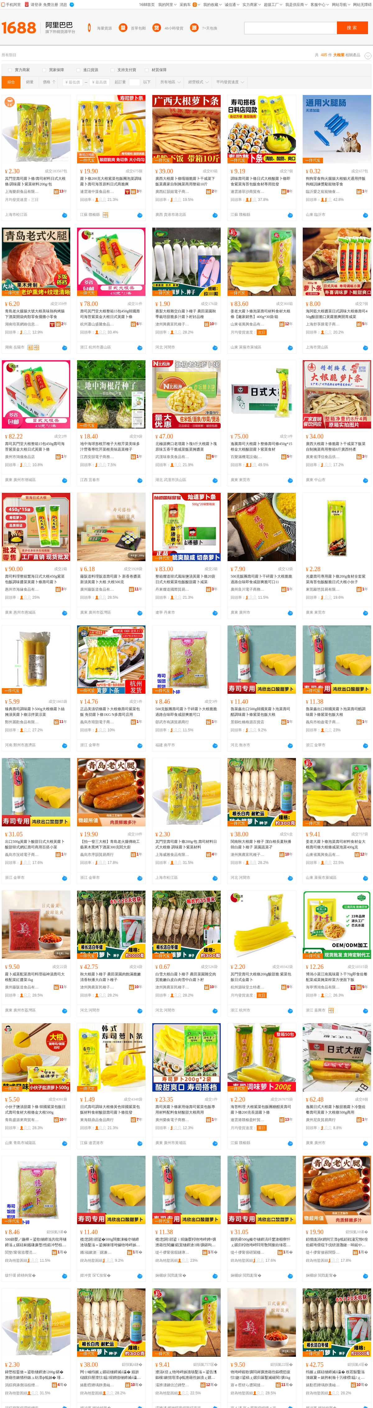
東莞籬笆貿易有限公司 (323, 589)
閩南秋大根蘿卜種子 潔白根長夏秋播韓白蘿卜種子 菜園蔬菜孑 (261, 844)
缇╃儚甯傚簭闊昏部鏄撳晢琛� (323, 1252)
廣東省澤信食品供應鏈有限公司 (323, 457)
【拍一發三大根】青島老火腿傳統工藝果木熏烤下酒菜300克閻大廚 (110, 844)
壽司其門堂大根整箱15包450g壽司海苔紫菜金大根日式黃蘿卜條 (35, 447)
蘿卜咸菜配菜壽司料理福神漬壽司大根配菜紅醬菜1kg (35, 977)
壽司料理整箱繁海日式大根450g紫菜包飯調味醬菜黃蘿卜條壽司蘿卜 (35, 579)
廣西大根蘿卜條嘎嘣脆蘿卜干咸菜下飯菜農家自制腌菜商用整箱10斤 (185, 181)
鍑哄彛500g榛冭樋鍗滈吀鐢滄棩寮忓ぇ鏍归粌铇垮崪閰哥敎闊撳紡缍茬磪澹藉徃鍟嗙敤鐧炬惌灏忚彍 (260, 1242)
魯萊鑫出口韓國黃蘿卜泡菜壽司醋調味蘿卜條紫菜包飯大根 (336, 712)
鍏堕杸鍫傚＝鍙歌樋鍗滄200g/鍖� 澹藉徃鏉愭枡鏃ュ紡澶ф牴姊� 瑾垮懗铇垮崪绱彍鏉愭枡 (34, 1375)
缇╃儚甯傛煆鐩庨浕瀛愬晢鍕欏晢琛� (172, 1252)
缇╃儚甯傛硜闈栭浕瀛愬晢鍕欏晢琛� (248, 1252)
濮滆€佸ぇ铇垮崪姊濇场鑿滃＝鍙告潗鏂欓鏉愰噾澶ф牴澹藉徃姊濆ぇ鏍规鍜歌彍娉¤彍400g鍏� (186, 1375)
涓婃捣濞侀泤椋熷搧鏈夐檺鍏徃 (22, 1385)
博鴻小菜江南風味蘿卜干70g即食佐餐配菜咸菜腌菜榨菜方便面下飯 (336, 977)
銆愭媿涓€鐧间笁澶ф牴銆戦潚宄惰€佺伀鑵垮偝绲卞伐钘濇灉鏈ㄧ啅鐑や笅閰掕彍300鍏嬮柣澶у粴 (337, 1242)
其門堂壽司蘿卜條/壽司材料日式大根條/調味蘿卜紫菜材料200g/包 (35, 181)
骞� (62, 1252)
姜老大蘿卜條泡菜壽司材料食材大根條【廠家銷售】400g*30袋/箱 (260, 314)
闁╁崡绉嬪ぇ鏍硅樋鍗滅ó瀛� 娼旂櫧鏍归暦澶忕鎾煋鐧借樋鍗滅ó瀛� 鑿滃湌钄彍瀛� (110, 1375)
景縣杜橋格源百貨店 (247, 722)
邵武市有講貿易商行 (172, 722)
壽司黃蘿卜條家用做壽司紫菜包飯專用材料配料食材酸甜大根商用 (185, 1110)
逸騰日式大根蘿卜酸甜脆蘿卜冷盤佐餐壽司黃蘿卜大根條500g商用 (336, 1110)
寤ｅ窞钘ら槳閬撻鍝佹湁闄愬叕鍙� (248, 1385)
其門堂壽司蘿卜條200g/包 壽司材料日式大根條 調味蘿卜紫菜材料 (186, 844)
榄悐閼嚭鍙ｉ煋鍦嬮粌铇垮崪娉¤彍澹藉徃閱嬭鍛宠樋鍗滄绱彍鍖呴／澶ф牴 (185, 1242)
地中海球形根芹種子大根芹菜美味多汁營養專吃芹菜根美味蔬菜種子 (110, 447)
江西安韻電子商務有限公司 (97, 457)
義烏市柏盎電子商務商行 (323, 722)
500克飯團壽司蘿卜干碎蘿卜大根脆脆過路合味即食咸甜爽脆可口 (186, 712)
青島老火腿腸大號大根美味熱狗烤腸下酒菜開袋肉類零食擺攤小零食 (35, 314)
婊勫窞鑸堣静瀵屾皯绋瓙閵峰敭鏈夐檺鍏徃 (97, 1385)
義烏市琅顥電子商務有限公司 (97, 722)
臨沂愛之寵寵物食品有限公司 (323, 191)
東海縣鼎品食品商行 (97, 1120)
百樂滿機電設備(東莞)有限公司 (248, 457)
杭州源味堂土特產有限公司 (248, 987)
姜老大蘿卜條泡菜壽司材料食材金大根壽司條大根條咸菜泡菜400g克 (336, 844)
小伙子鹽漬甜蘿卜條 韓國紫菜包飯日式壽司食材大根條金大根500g (35, 1110)
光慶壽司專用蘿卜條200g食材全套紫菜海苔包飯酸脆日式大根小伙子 (336, 579)
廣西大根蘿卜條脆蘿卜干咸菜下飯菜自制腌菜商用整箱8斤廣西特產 (336, 447)
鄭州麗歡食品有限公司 (22, 722)
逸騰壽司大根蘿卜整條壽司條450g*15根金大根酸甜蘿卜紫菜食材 (261, 447)
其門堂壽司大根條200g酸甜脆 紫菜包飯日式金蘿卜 (261, 977)
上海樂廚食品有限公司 (22, 191)
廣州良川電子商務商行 (248, 589)
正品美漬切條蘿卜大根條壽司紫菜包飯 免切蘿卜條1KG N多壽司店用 (110, 712)
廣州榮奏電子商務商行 (172, 1120)
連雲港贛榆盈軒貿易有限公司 (248, 1120)
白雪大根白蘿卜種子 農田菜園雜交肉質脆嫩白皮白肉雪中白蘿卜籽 (185, 977)
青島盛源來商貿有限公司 (22, 1120)
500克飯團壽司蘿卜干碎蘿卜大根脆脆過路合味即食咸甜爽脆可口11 (261, 579)
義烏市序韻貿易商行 (97, 854)
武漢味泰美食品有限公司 (172, 457)
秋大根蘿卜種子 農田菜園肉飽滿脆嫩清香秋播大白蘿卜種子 (110, 977)
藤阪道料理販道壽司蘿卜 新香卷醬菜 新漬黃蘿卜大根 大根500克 (110, 579)
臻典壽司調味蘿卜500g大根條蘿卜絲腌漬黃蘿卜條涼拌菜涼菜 (35, 712)
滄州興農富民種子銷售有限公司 (172, 324)
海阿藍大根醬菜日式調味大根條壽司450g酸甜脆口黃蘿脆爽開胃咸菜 (336, 314)
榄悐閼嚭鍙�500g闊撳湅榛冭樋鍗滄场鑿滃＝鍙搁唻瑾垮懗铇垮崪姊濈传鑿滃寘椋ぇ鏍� (110, 1242)
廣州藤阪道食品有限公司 (97, 589)
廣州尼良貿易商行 (321, 1120)
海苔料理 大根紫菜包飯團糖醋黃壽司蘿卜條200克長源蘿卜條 (261, 1110)
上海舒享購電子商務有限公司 (323, 324)
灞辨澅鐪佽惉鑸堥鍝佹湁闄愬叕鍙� (172, 1385)
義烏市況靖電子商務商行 (22, 854)
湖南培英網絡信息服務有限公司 (22, 324)
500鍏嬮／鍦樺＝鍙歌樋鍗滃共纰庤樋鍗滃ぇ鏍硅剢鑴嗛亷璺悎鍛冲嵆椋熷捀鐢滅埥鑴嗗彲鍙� (36, 1242)
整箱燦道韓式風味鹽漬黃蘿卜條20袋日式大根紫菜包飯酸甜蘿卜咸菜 (185, 579)
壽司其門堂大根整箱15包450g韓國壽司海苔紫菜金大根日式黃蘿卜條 (110, 314)
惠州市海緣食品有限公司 (22, 589)
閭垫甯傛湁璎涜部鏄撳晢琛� (22, 1252)
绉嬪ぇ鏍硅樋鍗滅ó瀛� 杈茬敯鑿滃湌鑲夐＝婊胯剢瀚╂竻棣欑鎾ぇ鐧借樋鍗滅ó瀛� (335, 1375)
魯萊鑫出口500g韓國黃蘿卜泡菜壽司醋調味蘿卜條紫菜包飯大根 (260, 712)
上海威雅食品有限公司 (172, 854)
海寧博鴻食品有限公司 (323, 987)
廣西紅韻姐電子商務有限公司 (172, 191)
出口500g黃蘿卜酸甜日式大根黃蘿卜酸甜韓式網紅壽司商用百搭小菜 (35, 844)
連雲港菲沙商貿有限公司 (248, 191)
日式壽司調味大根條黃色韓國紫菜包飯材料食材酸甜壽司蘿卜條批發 (110, 1110)
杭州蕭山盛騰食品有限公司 (97, 324)
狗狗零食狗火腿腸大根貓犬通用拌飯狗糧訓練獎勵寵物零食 (336, 181)
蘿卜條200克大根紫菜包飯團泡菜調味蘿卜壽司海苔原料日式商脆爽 (111, 181)
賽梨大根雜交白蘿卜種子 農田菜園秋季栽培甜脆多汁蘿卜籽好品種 (185, 314)
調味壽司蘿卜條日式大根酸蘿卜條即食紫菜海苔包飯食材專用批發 (260, 181)
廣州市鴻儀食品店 (20, 457)
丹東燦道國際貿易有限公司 (172, 589)
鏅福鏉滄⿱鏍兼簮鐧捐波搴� (97, 1252)
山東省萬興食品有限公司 (248, 324)
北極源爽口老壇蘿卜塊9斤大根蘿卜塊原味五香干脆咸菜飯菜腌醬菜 (186, 447)
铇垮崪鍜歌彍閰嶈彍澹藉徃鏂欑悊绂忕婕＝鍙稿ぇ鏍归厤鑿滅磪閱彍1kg (260, 1375)
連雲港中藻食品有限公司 (97, 191)
